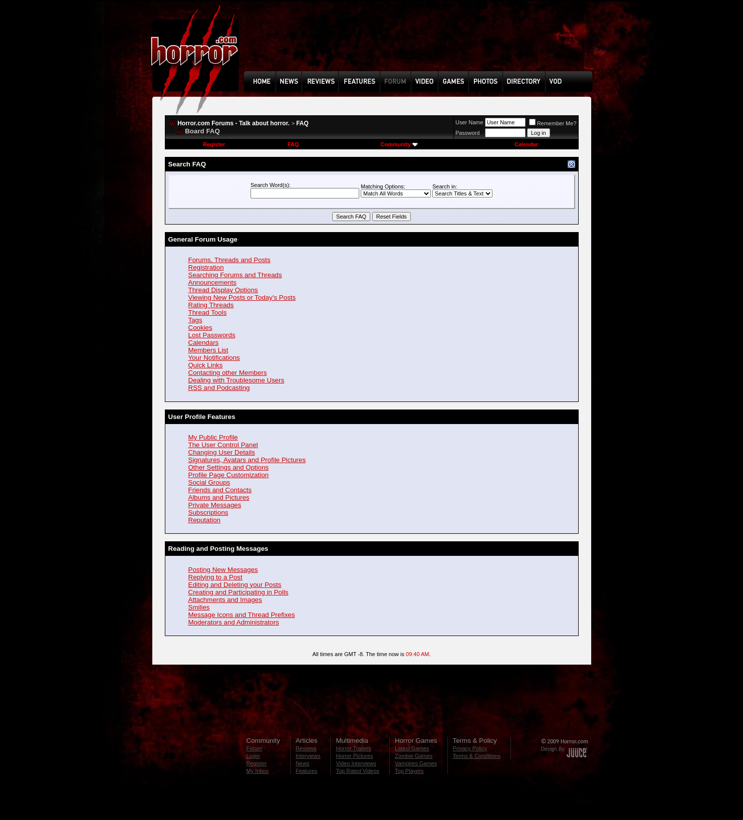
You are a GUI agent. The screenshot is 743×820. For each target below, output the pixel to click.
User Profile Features (201, 417)
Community (399, 144)
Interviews (308, 756)
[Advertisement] (421, 43)
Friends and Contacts (220, 490)
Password (467, 133)
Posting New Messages (223, 569)
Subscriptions (208, 512)
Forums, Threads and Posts (229, 260)
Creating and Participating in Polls (238, 592)
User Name (469, 122)
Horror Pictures (354, 756)
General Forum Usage (203, 239)
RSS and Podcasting (219, 387)
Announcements (212, 282)
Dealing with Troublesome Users (236, 380)
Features (306, 771)
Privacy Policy (470, 748)
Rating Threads (211, 305)
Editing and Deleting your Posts (235, 584)
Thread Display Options (223, 290)
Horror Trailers (353, 748)
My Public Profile (213, 437)
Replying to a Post (215, 577)
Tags (195, 320)
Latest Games (412, 748)
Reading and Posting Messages (218, 548)
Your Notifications (214, 357)
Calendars (203, 342)
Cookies (200, 327)
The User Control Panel (223, 445)
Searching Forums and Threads (235, 275)
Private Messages (214, 505)
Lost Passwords (211, 335)
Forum (254, 748)
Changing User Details (221, 452)
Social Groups (209, 482)
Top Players (409, 771)
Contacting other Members (227, 372)
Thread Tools (207, 312)
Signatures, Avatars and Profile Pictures (247, 460)
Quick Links (205, 365)
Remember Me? (553, 123)
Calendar (526, 144)
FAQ (302, 123)
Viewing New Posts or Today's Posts (242, 297)
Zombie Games (413, 756)
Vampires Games (416, 763)
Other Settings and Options (228, 467)
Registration (206, 267)
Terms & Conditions (477, 756)
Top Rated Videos (357, 771)
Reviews (306, 748)
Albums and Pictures (219, 497)
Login (253, 756)
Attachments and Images (225, 599)
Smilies (199, 607)
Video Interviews (356, 763)
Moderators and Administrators (234, 622)
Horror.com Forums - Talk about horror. (233, 123)
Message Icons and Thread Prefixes (241, 615)
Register (214, 144)
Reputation (204, 520)
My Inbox (257, 771)
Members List (208, 350)
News (303, 763)
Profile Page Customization (228, 475)
